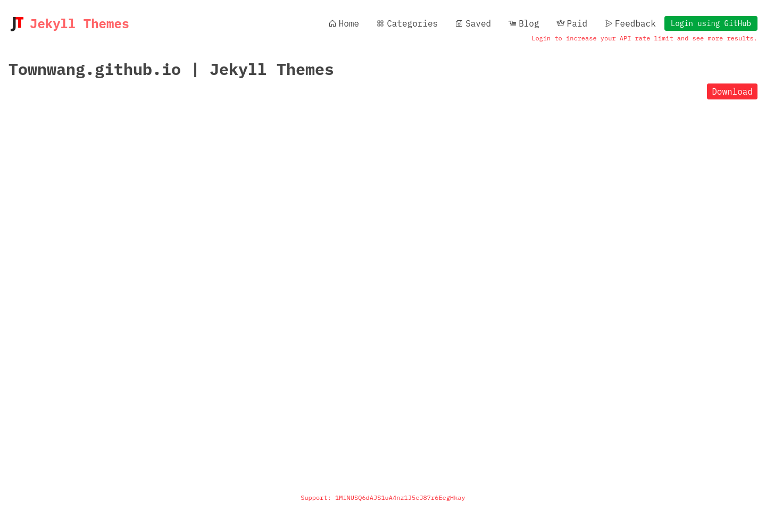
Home (343, 23)
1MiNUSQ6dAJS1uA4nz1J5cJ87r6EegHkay (400, 497)
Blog (523, 23)
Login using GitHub (711, 23)
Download (732, 91)
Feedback (630, 23)
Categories (407, 23)
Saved (473, 23)
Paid (571, 23)
